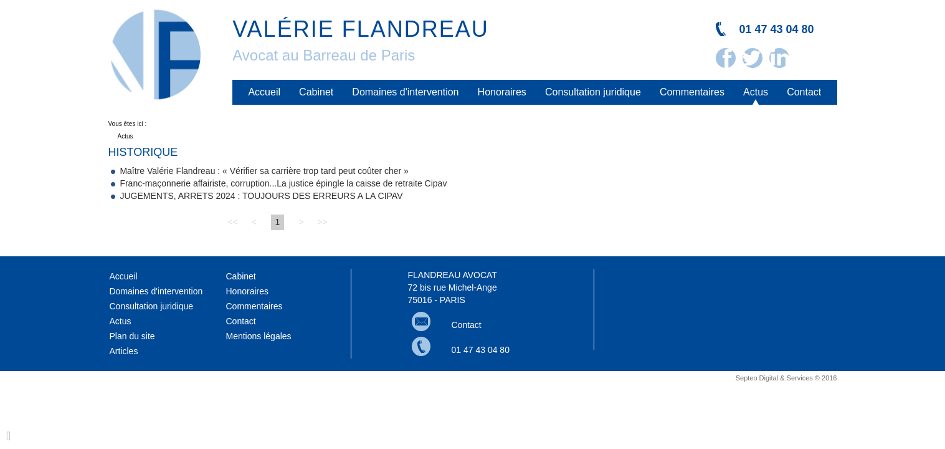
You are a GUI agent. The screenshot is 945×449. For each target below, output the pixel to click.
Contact (804, 92)
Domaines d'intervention (407, 92)
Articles (124, 354)
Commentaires (693, 92)
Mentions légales (259, 339)
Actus (756, 92)
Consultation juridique (595, 92)
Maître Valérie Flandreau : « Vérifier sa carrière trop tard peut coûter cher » (264, 174)
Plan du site (132, 339)
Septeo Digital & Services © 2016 (786, 381)
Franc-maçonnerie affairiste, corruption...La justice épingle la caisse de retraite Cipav (283, 186)
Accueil (268, 92)
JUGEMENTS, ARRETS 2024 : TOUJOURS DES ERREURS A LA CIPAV (261, 199)
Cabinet (319, 92)
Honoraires (504, 92)
